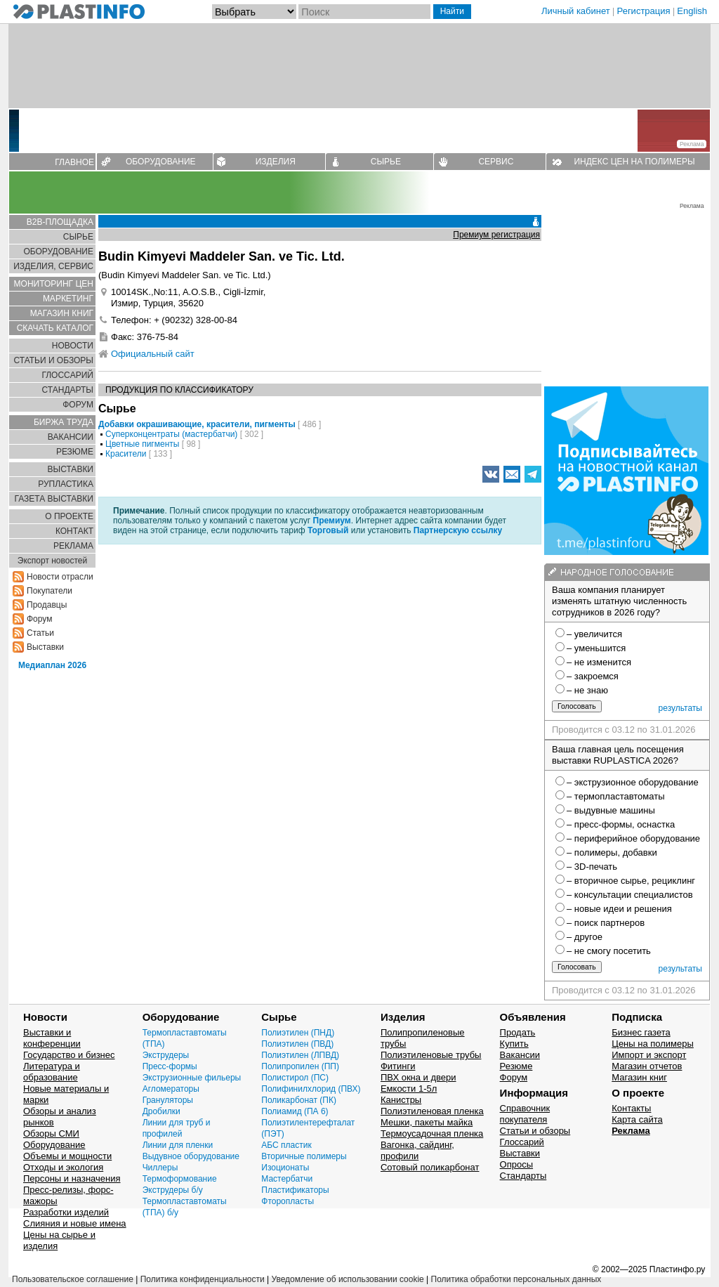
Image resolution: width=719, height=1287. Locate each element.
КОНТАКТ (74, 531)
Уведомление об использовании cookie (347, 1279)
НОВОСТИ (72, 346)
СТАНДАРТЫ (67, 390)
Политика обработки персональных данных (516, 1279)
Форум (39, 619)
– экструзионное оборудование (633, 782)
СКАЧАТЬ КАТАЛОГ (55, 328)
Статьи (40, 633)
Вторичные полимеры (303, 1156)
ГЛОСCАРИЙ (67, 375)
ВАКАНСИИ (70, 437)
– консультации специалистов (630, 894)
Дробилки (161, 1111)
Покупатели (49, 591)
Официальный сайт (152, 353)
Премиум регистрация (496, 235)
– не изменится (599, 662)
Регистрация (644, 11)
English (692, 11)
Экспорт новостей (52, 561)
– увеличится (594, 634)
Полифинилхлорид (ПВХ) (310, 1089)
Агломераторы (171, 1089)
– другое (584, 937)
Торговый (328, 530)
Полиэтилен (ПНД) (297, 1033)
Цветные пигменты (142, 444)
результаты (680, 708)
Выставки (45, 647)
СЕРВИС (495, 161)
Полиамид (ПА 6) (294, 1111)
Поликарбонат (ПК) (298, 1100)
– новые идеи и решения (619, 908)
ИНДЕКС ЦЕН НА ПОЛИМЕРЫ (634, 161)
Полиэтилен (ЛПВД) (300, 1055)
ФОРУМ (77, 405)
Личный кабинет (575, 11)
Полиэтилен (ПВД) (297, 1044)
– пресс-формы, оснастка (621, 824)
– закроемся (593, 676)
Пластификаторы (295, 1190)
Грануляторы (168, 1100)
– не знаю (587, 690)
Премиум (332, 520)
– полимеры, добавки (612, 852)
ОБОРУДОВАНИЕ (161, 161)
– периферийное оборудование (633, 838)
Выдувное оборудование (191, 1156)
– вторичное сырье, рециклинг (631, 880)
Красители (125, 454)
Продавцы (47, 605)
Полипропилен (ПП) (300, 1066)
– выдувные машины (611, 810)
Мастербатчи (286, 1179)
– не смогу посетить (609, 951)
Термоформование (180, 1179)
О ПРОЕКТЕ (69, 516)
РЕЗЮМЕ (74, 452)
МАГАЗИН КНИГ (61, 313)
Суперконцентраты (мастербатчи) (171, 434)
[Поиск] (364, 11)
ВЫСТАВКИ (70, 469)
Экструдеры (166, 1055)
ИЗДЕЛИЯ (276, 161)
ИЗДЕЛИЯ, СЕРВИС (53, 266)
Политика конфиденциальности (202, 1279)
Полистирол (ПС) (295, 1078)
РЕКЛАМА (73, 546)
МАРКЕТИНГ (68, 298)
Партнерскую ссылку (458, 530)
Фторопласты (287, 1201)
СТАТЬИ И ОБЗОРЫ (53, 360)
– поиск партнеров (606, 922)
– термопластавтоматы (616, 796)
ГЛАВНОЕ (74, 162)
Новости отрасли (60, 577)
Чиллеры (160, 1167)
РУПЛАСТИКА (65, 484)
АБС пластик (286, 1145)
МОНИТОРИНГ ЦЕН (53, 284)
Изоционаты (285, 1167)
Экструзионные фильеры (192, 1078)
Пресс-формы (170, 1066)
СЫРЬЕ (386, 161)
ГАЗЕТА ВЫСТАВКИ (53, 499)
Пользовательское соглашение (72, 1279)
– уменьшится (596, 648)
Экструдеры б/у (173, 1190)
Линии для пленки (178, 1145)
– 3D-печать (592, 866)
